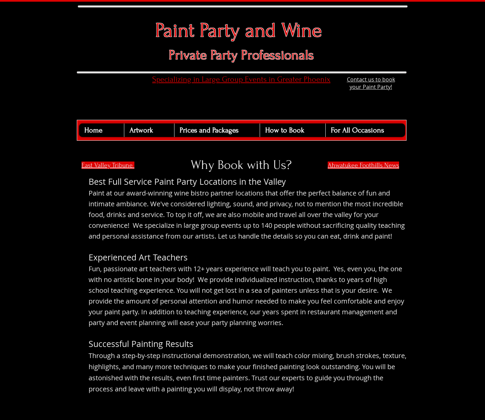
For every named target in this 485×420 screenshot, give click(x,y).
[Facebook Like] (105, 77)
